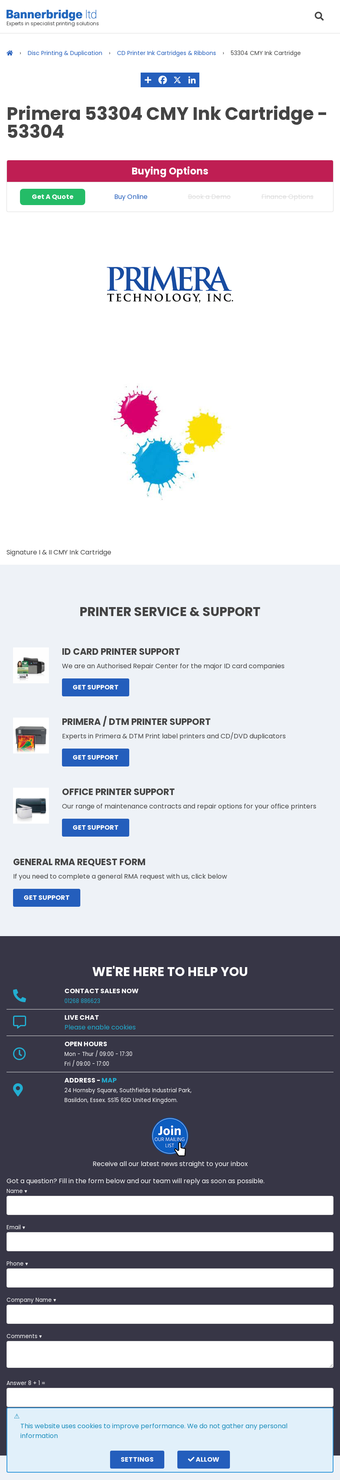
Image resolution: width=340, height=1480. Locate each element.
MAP (109, 1080)
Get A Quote (52, 196)
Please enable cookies (100, 1027)
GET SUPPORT (96, 687)
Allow (203, 1459)
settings (137, 1459)
